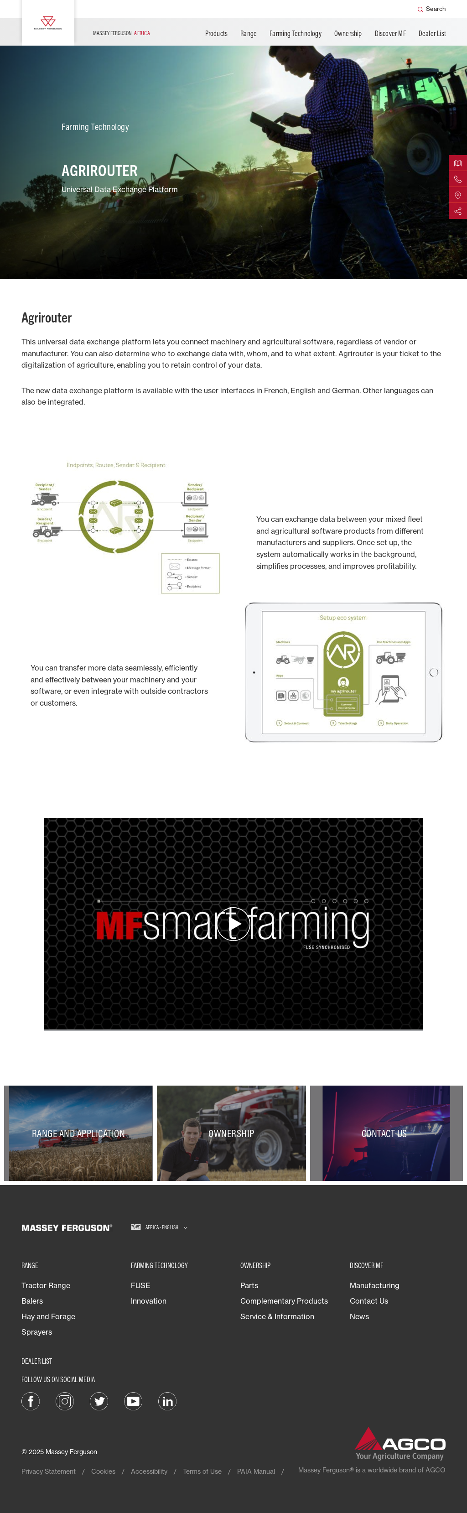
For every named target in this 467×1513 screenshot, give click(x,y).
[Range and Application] (80, 1133)
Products (216, 33)
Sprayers (36, 1331)
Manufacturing (375, 1285)
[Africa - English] (159, 1227)
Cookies (103, 1471)
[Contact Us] (386, 1133)
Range (248, 33)
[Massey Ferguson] (48, 23)
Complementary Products (284, 1300)
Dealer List (432, 33)
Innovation (148, 1300)
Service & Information (277, 1316)
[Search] (432, 9)
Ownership (348, 33)
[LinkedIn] (167, 1400)
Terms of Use (202, 1471)
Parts (249, 1285)
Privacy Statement (48, 1471)
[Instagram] (65, 1400)
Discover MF (390, 33)
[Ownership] (233, 1133)
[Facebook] (30, 1400)
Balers (32, 1300)
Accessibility (149, 1471)
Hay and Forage (48, 1316)
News (359, 1316)
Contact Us (369, 1300)
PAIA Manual (256, 1471)
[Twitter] (99, 1400)
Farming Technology (296, 33)
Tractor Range (45, 1285)
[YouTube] (133, 1400)
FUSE (140, 1285)
